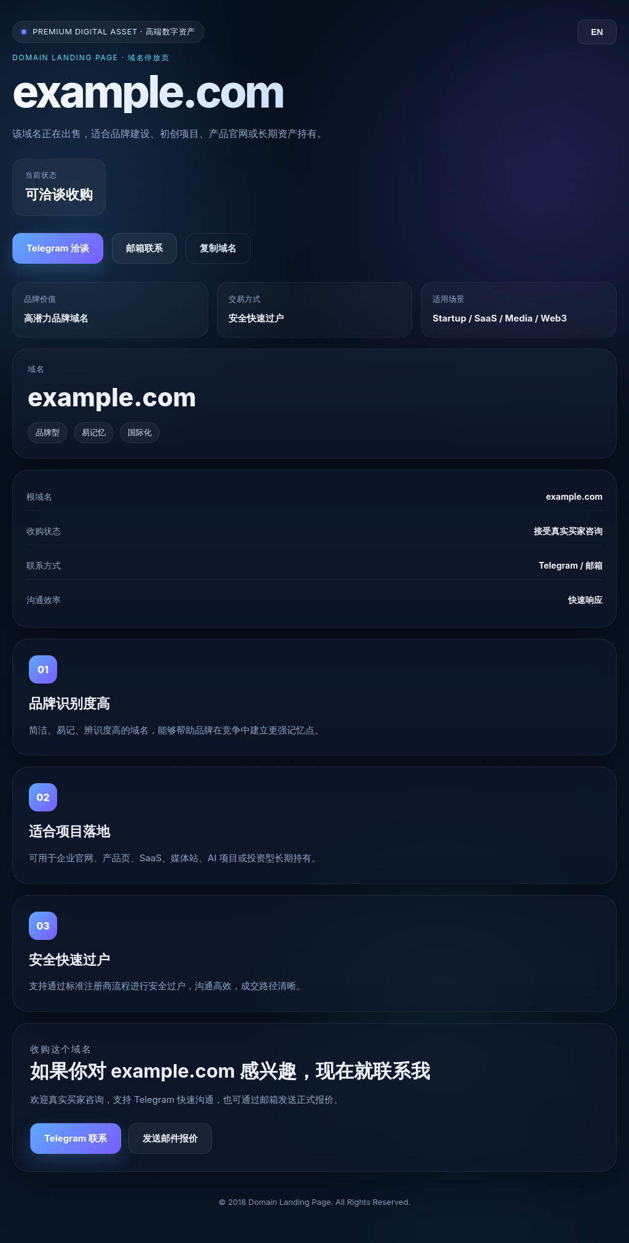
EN (597, 32)
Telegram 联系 (75, 1138)
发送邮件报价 (170, 1138)
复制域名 (218, 248)
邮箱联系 (144, 248)
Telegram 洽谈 (57, 248)
